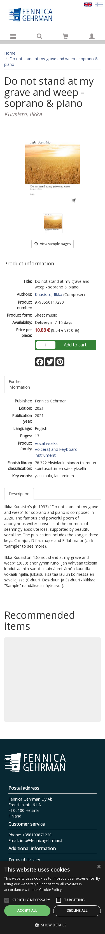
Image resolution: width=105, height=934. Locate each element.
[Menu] (13, 36)
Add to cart (75, 345)
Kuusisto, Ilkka (48, 294)
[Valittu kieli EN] (88, 4)
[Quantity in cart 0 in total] (65, 37)
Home (9, 53)
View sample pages (52, 243)
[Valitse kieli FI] (99, 4)
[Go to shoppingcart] (65, 36)
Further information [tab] (19, 384)
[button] (52, 925)
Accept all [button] (27, 910)
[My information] (91, 36)
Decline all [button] (77, 910)
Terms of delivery (24, 859)
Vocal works (46, 443)
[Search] (39, 36)
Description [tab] (19, 493)
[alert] (52, 897)
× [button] (99, 867)
